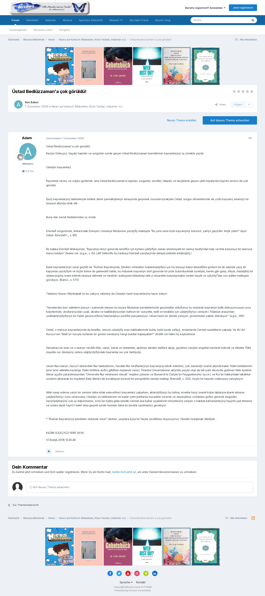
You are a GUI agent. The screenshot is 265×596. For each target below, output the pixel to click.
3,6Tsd (28, 171)
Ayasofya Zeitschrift (91, 20)
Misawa (67, 20)
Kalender (50, 20)
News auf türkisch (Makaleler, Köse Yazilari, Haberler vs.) (87, 106)
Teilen (220, 104)
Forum (15, 22)
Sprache (126, 582)
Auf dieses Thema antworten (229, 120)
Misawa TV (116, 20)
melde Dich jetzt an (124, 472)
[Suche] (208, 20)
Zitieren (59, 451)
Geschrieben (65, 138)
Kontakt (141, 582)
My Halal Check (139, 20)
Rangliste (64, 29)
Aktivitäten (32, 20)
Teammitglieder (18, 29)
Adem (34, 102)
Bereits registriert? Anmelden (205, 7)
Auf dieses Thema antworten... (50, 487)
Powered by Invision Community (133, 590)
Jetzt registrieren (243, 7)
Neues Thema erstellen (181, 120)
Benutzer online (43, 29)
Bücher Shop (163, 20)
